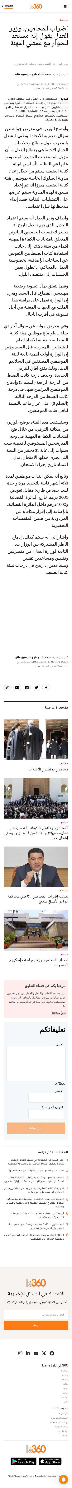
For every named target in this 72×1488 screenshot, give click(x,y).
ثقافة (65, 1384)
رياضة (65, 1392)
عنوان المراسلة (52, 1107)
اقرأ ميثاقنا (58, 1013)
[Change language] (8, 6)
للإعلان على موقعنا (59, 1422)
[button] (63, 1479)
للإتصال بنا (63, 1431)
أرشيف (65, 1435)
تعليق (59, 1044)
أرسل (36, 1325)
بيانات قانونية (61, 1426)
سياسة (64, 20)
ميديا (65, 1388)
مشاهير (64, 1397)
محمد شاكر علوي (41, 74)
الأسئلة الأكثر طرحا (59, 1418)
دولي (66, 1401)
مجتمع (64, 1379)
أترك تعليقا (36, 1128)
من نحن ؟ (63, 1413)
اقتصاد (65, 1375)
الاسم (59, 1091)
